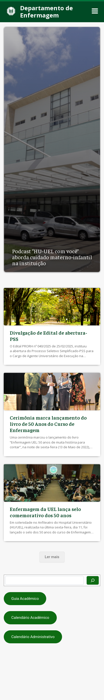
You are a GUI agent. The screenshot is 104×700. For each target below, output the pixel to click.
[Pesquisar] (92, 580)
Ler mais (52, 557)
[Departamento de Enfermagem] (49, 11)
